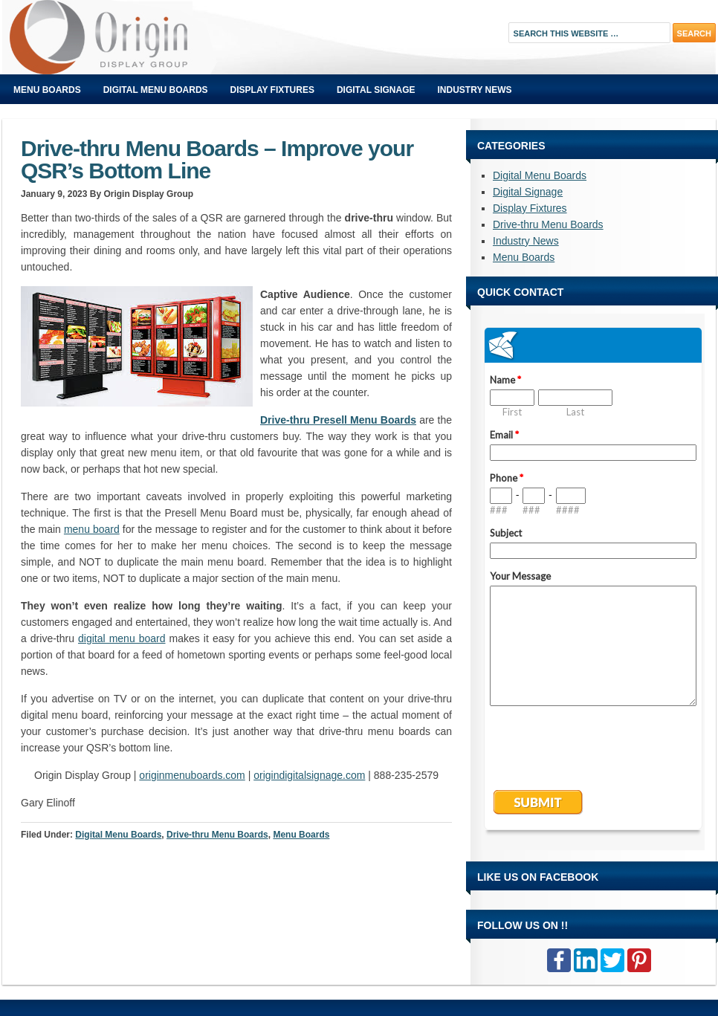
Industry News (475, 90)
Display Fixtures (272, 90)
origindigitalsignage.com (309, 775)
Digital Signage (376, 90)
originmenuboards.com (192, 775)
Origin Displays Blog (169, 37)
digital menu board (122, 638)
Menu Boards (47, 90)
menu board (92, 529)
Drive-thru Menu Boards (217, 834)
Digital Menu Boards (155, 90)
